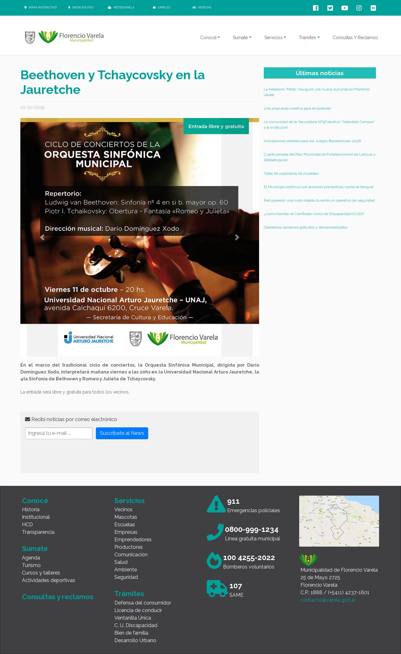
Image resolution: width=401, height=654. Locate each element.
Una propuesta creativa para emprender (297, 108)
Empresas (126, 532)
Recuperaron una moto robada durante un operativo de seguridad (319, 200)
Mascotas (125, 517)
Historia (30, 509)
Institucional (36, 517)
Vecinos (123, 509)
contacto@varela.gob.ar (328, 600)
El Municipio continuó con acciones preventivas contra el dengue (318, 187)
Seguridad (126, 577)
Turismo (31, 565)
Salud (121, 562)
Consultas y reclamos (57, 597)
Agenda (31, 558)
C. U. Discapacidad (135, 625)
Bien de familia (131, 633)
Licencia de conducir (138, 610)
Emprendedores (133, 540)
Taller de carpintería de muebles (291, 173)
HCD (27, 525)
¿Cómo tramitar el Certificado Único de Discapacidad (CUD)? (314, 214)
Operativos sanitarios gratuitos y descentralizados (305, 227)
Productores (128, 547)
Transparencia (38, 532)
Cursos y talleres (41, 573)
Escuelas (124, 525)
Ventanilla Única (132, 618)
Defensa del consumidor (142, 603)
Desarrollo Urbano (135, 640)
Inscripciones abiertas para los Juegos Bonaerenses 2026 (312, 141)
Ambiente (125, 570)
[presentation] (72, 456)
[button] (42, 237)
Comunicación (131, 555)
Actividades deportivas (48, 580)
